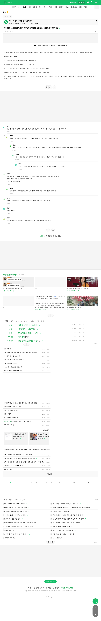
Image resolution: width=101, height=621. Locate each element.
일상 (24, 7)
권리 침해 (56, 591)
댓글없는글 (40, 321)
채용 (49, 591)
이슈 (19, 7)
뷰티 (55, 7)
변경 (85, 7)
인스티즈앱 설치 (50, 584)
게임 (80, 7)
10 (59, 485)
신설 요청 (7, 16)
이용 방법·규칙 (73, 2)
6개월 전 (6, 31)
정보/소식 (18, 321)
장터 (40, 7)
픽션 (45, 7)
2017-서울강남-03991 (63, 594)
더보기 (46, 433)
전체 (6, 321)
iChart (67, 7)
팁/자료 (26, 321)
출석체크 (74, 7)
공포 (50, 7)
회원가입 (81, 2)
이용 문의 (35, 591)
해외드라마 (34, 23)
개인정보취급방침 (67, 591)
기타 (32, 321)
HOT (13, 7)
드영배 (35, 7)
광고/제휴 (43, 591)
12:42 (96, 502)
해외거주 (25, 23)
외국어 (17, 23)
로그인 (42, 236)
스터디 (61, 7)
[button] (49, 315)
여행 (10, 23)
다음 (74, 485)
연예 (29, 7)
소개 (29, 591)
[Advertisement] (50, 388)
